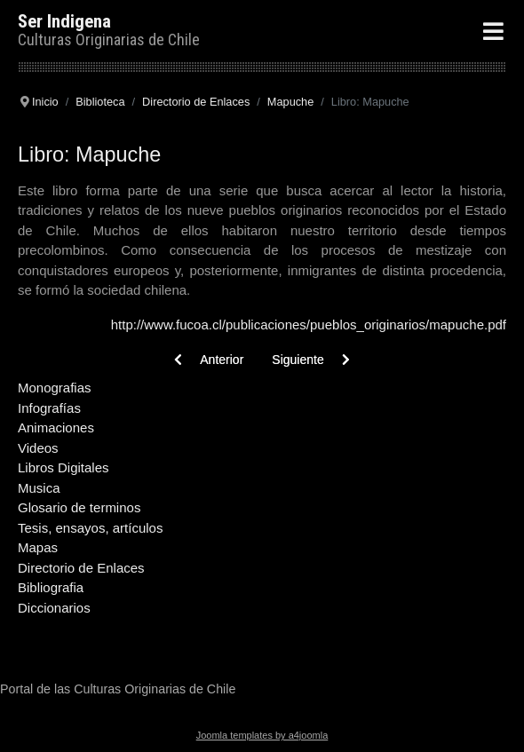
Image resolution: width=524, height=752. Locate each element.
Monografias (54, 387)
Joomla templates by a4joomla (262, 735)
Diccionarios (54, 607)
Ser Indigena (64, 21)
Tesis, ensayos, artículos (90, 527)
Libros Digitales (63, 467)
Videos (38, 447)
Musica (39, 487)
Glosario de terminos (79, 507)
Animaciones (56, 427)
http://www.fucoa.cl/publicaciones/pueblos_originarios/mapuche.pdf (308, 324)
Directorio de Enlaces (81, 567)
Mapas (38, 547)
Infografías (49, 408)
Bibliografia (50, 587)
